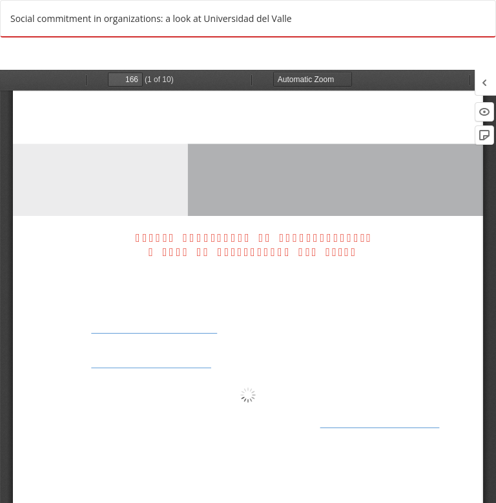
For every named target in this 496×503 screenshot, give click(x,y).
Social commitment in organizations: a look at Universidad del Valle (151, 18)
